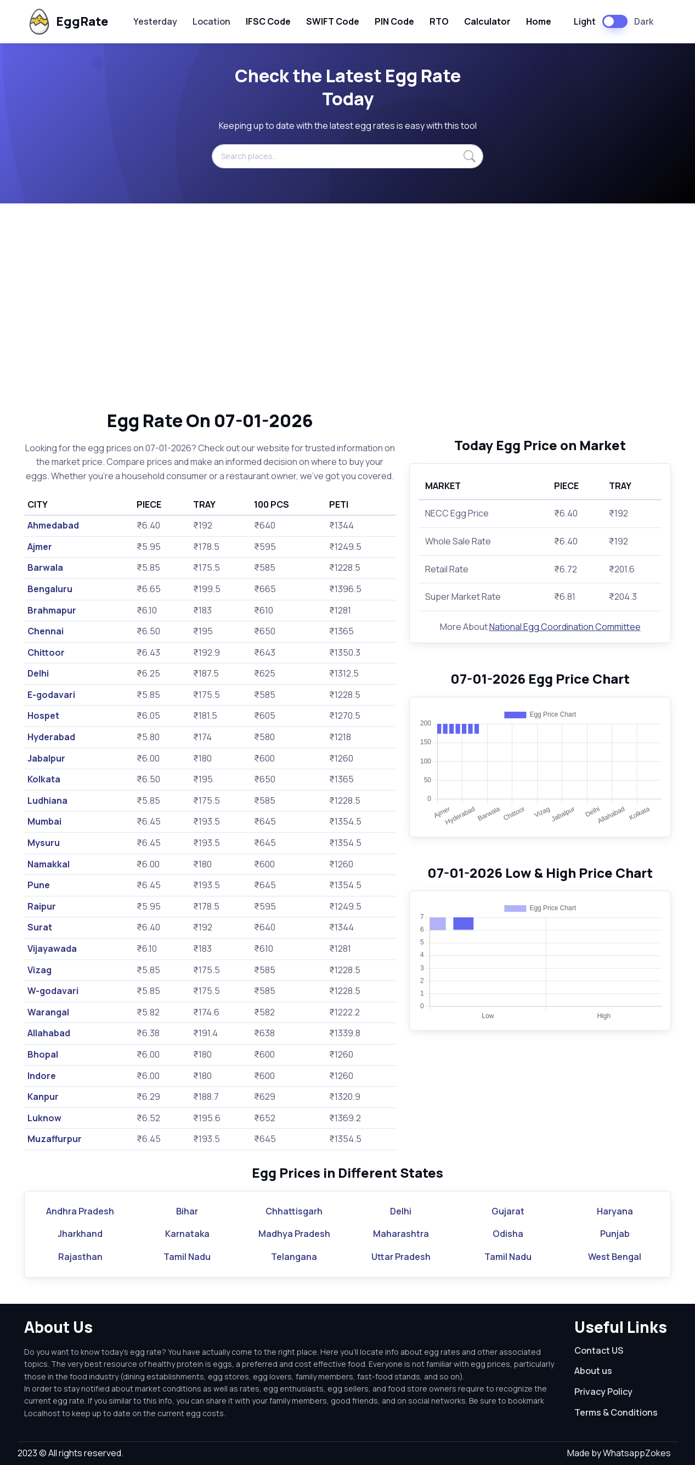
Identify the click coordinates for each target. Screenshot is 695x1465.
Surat (39, 927)
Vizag (39, 970)
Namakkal (48, 864)
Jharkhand (80, 1234)
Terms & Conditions (616, 1412)
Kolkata (43, 779)
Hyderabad (51, 737)
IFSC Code (268, 21)
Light (585, 21)
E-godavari (51, 695)
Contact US (598, 1350)
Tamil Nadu (187, 1257)
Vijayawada (52, 948)
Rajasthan (80, 1257)
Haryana (615, 1211)
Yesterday (155, 21)
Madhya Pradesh (294, 1234)
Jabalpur (46, 758)
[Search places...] (348, 156)
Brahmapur (51, 610)
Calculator (487, 21)
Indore (41, 1076)
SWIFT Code (332, 21)
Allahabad (48, 1033)
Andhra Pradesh (80, 1211)
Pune (38, 885)
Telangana (294, 1257)
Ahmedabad (53, 525)
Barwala (45, 567)
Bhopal (42, 1054)
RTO (439, 21)
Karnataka (187, 1234)
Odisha (508, 1234)
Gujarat (507, 1211)
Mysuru (43, 843)
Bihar (187, 1211)
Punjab (615, 1234)
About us (593, 1371)
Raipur (41, 906)
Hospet (43, 715)
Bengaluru (49, 589)
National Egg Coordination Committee (565, 627)
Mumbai (44, 821)
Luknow (44, 1118)
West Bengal (614, 1257)
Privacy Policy (603, 1391)
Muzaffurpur (54, 1139)
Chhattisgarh (294, 1211)
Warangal (48, 1012)
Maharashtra (401, 1234)
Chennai (45, 631)
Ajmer (39, 547)
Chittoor (46, 652)
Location (211, 21)
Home (538, 21)
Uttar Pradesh (401, 1257)
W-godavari (52, 991)
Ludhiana (47, 800)
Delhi (38, 673)
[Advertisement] (348, 306)
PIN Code (394, 21)
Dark (643, 21)
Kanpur (43, 1097)
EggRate (67, 22)
